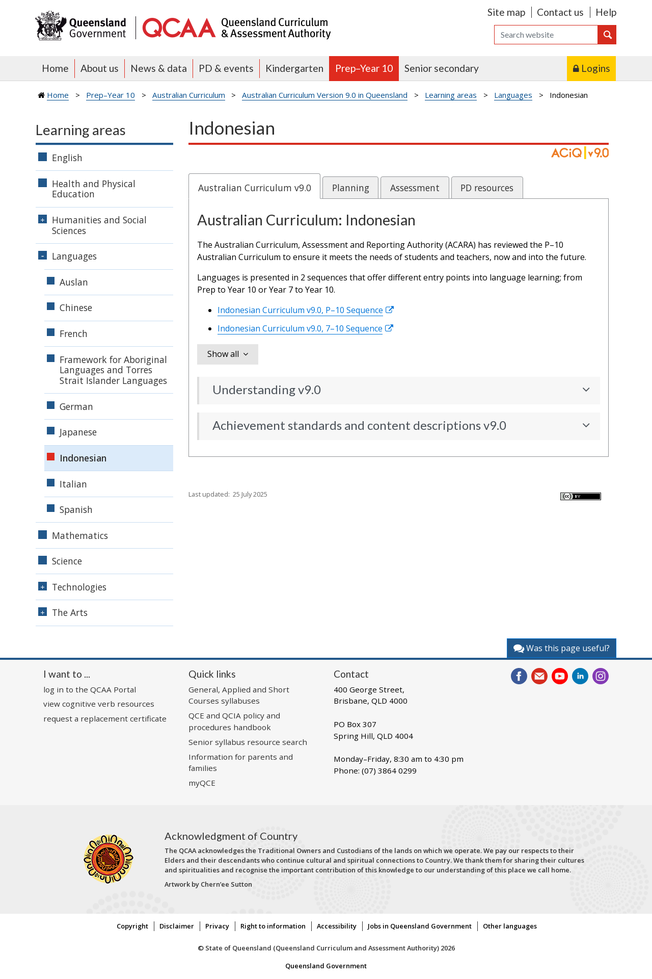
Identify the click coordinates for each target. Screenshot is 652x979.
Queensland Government (326, 965)
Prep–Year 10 (364, 68)
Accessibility (337, 926)
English (67, 157)
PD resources (486, 188)
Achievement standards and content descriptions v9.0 (359, 425)
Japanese (78, 432)
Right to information (273, 926)
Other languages (510, 926)
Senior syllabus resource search (247, 742)
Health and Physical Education (93, 188)
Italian (73, 484)
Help (605, 12)
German (76, 406)
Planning (350, 188)
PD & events (226, 68)
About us (99, 68)
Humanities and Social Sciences (99, 225)
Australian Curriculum (188, 95)
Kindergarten (294, 68)
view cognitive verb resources (98, 704)
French (74, 333)
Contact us (560, 12)
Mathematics (80, 535)
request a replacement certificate (105, 718)
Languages (513, 95)
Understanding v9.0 (266, 389)
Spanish (76, 509)
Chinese (76, 307)
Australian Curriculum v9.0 (254, 188)
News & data (158, 68)
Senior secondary (441, 68)
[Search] (546, 34)
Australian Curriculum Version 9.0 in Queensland (325, 95)
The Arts (70, 612)
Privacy (217, 926)
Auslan (74, 282)
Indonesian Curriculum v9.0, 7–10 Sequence (300, 328)
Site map (506, 12)
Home (55, 68)
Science (67, 561)
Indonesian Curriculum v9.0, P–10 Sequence (300, 310)
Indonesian (83, 458)
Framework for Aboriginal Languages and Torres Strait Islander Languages (113, 370)
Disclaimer (176, 926)
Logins (595, 68)
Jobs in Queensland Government (420, 926)
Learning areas (451, 95)
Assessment (415, 188)
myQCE (201, 783)
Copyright (132, 926)
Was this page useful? (561, 648)
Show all (223, 353)
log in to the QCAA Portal (89, 689)
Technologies (79, 587)
